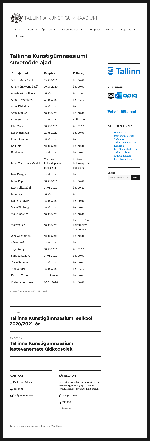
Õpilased (46, 29)
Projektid (125, 29)
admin (13, 291)
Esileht (19, 29)
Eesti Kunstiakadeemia (125, 149)
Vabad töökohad (122, 111)
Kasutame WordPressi (52, 426)
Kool (30, 29)
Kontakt (110, 29)
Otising (111, 173)
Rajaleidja (119, 146)
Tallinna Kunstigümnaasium (24, 426)
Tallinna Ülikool (122, 152)
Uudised (20, 36)
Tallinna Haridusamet (125, 142)
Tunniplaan (94, 29)
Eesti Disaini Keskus (124, 159)
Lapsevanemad (69, 29)
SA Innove (119, 139)
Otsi (135, 177)
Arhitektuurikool (122, 155)
